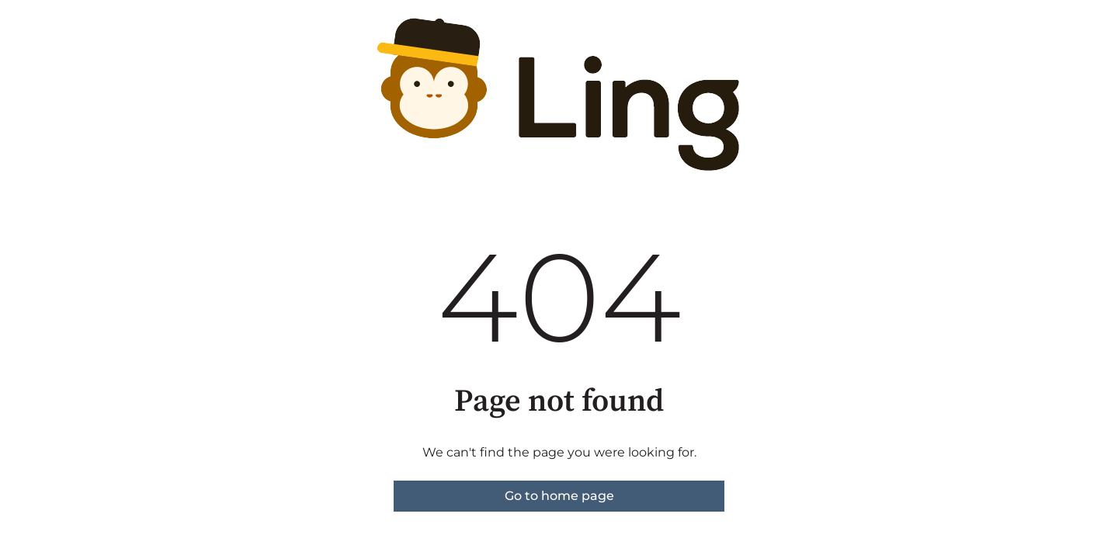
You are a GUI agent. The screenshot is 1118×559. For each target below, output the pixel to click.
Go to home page (559, 495)
